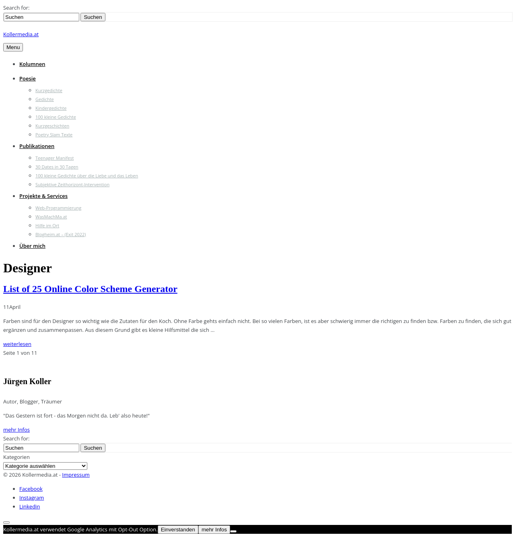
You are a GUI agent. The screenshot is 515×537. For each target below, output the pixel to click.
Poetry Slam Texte (53, 135)
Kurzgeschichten (52, 126)
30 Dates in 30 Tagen (56, 167)
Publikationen (36, 146)
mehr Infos (16, 429)
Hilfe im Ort (47, 225)
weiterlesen (17, 344)
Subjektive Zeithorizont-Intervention (72, 184)
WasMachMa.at (51, 217)
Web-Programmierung (58, 208)
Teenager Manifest (54, 158)
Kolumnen (32, 64)
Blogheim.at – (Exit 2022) (60, 234)
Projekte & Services (43, 196)
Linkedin (29, 506)
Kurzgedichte (48, 90)
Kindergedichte (50, 108)
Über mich (32, 245)
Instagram (31, 497)
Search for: (16, 7)
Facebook (31, 488)
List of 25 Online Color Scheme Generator (90, 289)
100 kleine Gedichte (55, 117)
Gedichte (44, 99)
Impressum (76, 474)
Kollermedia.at (21, 34)
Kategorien (16, 457)
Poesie (27, 78)
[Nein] (233, 531)
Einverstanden (178, 530)
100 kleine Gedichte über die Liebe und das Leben (86, 176)
